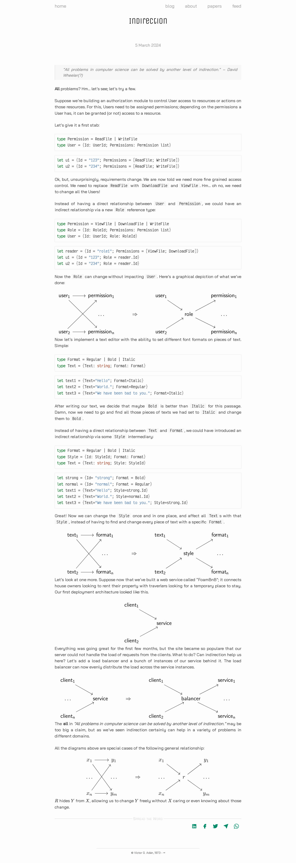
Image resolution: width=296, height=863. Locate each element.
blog (170, 6)
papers (214, 6)
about (191, 6)
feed (236, 6)
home (60, 6)
